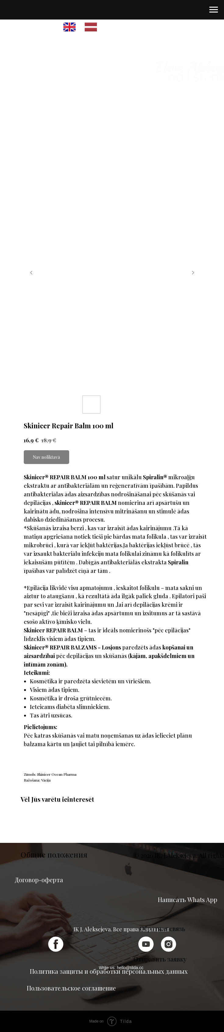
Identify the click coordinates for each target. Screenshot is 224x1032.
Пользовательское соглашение (71, 988)
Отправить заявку (160, 959)
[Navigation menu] (213, 10)
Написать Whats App (187, 899)
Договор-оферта (39, 880)
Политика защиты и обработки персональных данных (108, 971)
